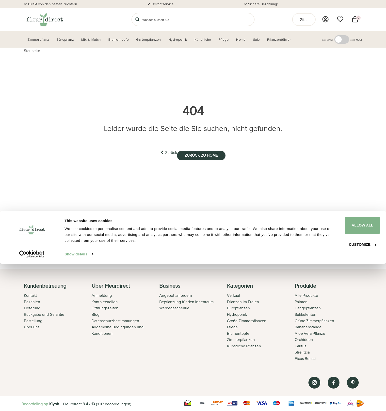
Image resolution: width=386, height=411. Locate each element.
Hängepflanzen (308, 307)
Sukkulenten (305, 313)
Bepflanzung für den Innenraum (186, 301)
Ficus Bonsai (305, 357)
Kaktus (300, 345)
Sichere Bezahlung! (263, 3)
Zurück (163, 152)
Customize (345, 390)
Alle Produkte (306, 294)
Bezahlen (32, 301)
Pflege (232, 326)
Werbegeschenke (174, 307)
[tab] (58, 322)
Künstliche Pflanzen (244, 345)
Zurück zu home (207, 152)
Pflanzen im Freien (243, 301)
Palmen (301, 301)
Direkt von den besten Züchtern (52, 3)
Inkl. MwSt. (327, 39)
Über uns (31, 326)
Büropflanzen (238, 307)
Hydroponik (237, 313)
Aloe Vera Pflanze (310, 332)
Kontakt (30, 294)
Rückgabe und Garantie (44, 313)
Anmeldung (102, 294)
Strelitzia (302, 351)
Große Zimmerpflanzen (246, 320)
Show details (75, 401)
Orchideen (304, 338)
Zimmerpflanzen (241, 338)
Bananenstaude (308, 326)
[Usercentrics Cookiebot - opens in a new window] (31, 401)
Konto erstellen (105, 301)
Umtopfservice (162, 3)
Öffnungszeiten (105, 307)
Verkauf (233, 294)
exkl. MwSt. (356, 39)
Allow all (345, 372)
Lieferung (32, 307)
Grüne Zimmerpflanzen (314, 320)
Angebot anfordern (175, 294)
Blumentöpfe (238, 332)
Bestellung (33, 320)
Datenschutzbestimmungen (115, 320)
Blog (95, 313)
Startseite (32, 51)
